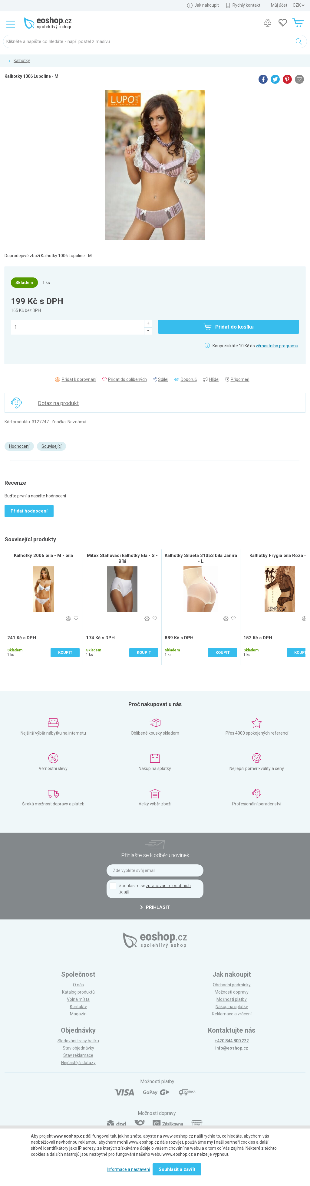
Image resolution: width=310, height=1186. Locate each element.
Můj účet (279, 5)
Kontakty (78, 1006)
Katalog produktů (78, 992)
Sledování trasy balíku (78, 1040)
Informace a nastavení (128, 1169)
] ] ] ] (298, 5)
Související (51, 446)
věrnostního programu (277, 345)
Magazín (78, 1013)
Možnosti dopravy (232, 992)
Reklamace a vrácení (232, 1013)
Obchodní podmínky (232, 984)
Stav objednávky (78, 1048)
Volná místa (78, 999)
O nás (78, 984)
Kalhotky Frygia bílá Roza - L (279, 555)
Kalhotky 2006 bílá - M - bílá (43, 555)
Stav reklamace (78, 1055)
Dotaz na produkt (58, 403)
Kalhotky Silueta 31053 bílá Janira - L (201, 558)
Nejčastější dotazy (78, 1062)
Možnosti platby (231, 999)
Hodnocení (19, 446)
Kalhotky (22, 60)
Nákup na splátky (232, 1006)
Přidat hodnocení (29, 511)
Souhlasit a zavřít (177, 1169)
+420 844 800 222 (232, 1040)
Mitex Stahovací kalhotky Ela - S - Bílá (122, 558)
